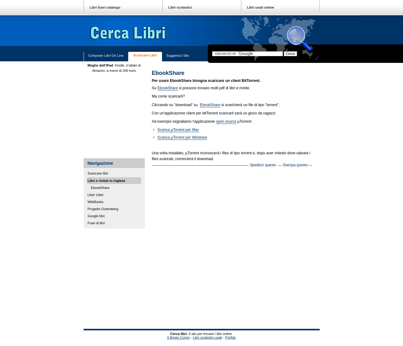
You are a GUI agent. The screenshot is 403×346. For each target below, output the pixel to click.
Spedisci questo (263, 165)
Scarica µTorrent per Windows (182, 137)
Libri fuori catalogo (105, 7)
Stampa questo (295, 165)
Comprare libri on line (106, 55)
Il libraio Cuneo (178, 337)
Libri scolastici (180, 7)
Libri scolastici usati (207, 337)
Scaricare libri (145, 55)
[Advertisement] (149, 278)
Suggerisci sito (177, 55)
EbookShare (167, 88)
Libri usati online (260, 7)
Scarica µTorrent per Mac (178, 130)
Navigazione (100, 163)
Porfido (230, 337)
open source (226, 121)
